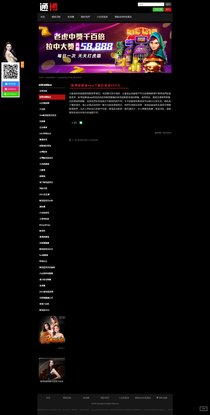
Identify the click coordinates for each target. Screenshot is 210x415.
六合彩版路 (102, 17)
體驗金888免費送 (123, 17)
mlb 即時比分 (45, 133)
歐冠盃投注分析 (46, 200)
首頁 (43, 17)
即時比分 (43, 261)
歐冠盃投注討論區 (47, 267)
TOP (204, 409)
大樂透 (42, 170)
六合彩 (42, 109)
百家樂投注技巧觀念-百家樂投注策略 (48, 348)
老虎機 (70, 17)
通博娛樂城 (44, 237)
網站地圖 (161, 398)
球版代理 (43, 188)
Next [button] (63, 317)
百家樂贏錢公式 (46, 298)
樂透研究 (43, 140)
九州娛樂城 (44, 164)
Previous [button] (60, 317)
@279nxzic (10, 94)
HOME (41, 78)
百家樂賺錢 (44, 243)
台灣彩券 (43, 152)
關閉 (22, 64)
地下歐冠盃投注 (46, 182)
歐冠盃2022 (44, 310)
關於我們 (85, 17)
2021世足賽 (44, 194)
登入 (168, 9)
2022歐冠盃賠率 (46, 292)
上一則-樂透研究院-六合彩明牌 (83, 140)
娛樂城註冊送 (45, 146)
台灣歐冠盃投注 (46, 158)
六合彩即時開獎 (46, 273)
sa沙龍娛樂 (44, 103)
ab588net (10, 89)
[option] (105, 48)
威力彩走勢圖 (45, 279)
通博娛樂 (10, 84)
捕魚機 (42, 207)
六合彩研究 (44, 213)
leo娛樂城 (43, 255)
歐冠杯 (42, 231)
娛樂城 (42, 176)
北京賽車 (43, 127)
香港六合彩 (44, 304)
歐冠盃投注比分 (46, 249)
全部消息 (43, 91)
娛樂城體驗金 (51, 78)
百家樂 (42, 121)
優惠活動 (56, 17)
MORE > (61, 348)
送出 (168, 4)
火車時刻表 (44, 219)
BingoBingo (44, 225)
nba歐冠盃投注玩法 (47, 115)
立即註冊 (158, 9)
